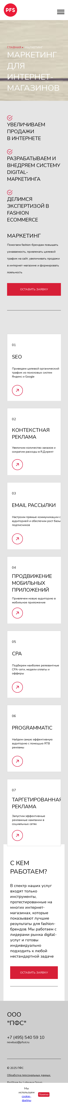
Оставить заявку (34, 289)
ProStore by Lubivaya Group (24, 1082)
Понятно (43, 1094)
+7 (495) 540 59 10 (25, 1037)
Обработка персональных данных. (29, 1075)
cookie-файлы (26, 1098)
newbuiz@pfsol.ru (18, 1042)
